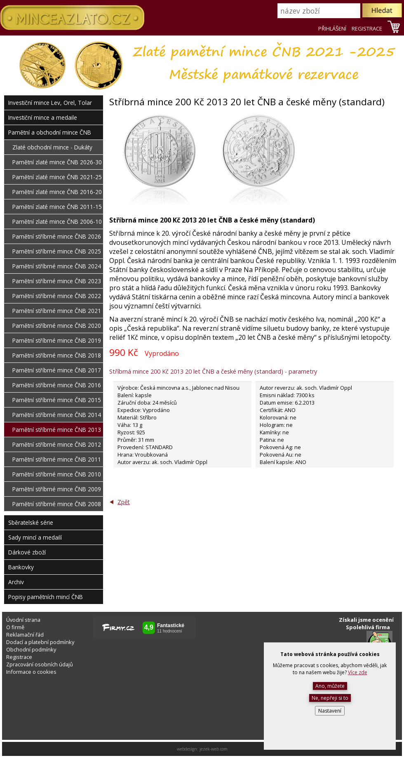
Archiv (16, 582)
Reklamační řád (25, 634)
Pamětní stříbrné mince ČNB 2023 (56, 281)
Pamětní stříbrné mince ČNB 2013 (56, 429)
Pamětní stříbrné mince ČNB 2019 (56, 340)
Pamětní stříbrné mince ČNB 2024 (56, 266)
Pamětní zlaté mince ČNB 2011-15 (57, 207)
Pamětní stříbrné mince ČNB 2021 (56, 311)
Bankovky (21, 567)
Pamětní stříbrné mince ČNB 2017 (56, 370)
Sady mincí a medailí (35, 537)
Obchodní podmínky (31, 649)
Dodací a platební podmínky (40, 642)
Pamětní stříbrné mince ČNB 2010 (56, 474)
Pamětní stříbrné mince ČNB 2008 (56, 504)
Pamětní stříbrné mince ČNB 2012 (56, 444)
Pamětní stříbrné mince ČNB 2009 (56, 489)
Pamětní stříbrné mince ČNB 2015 (56, 400)
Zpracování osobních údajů (39, 664)
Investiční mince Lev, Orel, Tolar (50, 103)
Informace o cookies (31, 671)
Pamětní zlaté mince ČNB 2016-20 (57, 192)
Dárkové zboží (27, 552)
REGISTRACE (367, 28)
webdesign (187, 749)
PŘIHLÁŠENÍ (332, 28)
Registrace (19, 657)
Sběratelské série (30, 522)
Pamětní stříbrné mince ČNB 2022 (56, 296)
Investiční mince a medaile (42, 117)
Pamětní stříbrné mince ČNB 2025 (56, 251)
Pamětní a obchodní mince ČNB (49, 132)
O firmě (15, 627)
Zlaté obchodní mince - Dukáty (52, 147)
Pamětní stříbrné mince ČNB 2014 (56, 415)
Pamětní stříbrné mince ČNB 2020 (56, 325)
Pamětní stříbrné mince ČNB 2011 (56, 459)
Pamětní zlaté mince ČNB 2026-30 (57, 162)
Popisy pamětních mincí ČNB (45, 597)
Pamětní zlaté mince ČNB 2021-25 (57, 177)
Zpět (123, 502)
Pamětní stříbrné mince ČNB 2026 (56, 236)
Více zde (357, 672)
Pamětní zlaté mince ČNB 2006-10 (57, 221)
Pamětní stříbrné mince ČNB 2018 (56, 355)
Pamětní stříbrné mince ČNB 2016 (56, 385)
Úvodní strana (23, 619)
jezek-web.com (214, 749)
